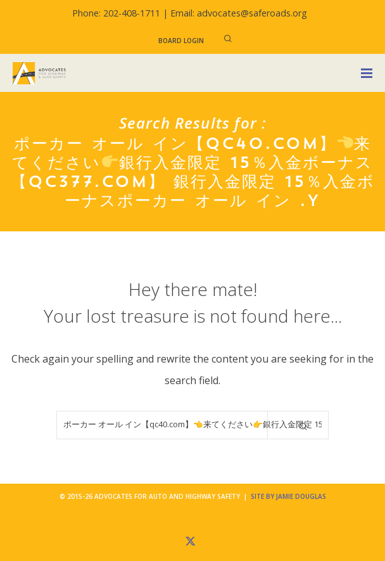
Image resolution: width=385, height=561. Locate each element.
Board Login (181, 40)
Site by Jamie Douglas (288, 496)
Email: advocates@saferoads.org (238, 13)
